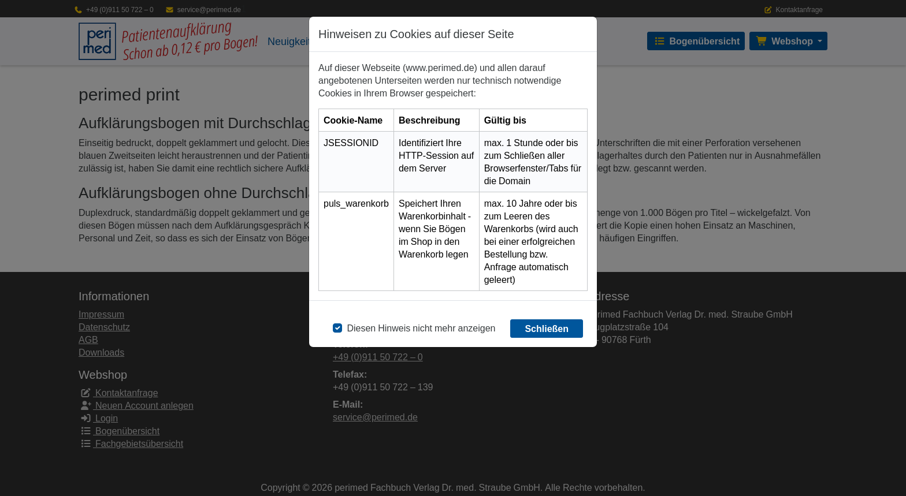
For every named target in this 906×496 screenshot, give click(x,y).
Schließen (547, 328)
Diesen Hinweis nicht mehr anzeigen (421, 328)
